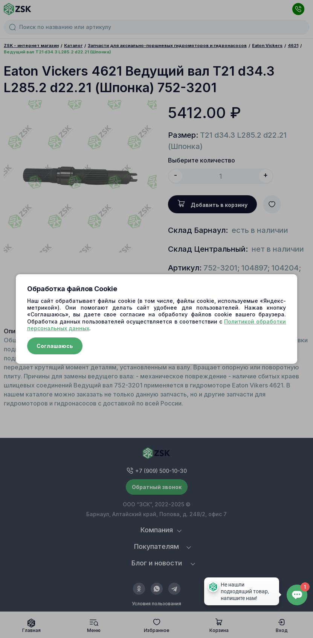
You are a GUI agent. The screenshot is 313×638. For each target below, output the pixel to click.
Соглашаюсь (55, 346)
